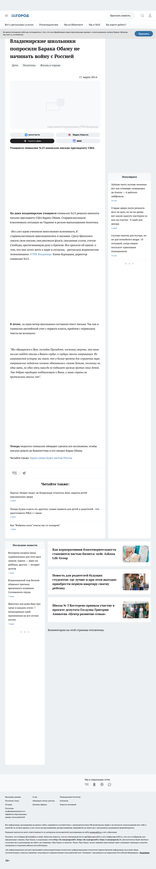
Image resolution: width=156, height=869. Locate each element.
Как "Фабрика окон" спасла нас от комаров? (55, 527)
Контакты (64, 801)
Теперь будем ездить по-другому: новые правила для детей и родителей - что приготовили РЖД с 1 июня (55, 513)
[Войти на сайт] (150, 16)
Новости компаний (68, 804)
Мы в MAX (94, 24)
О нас (35, 797)
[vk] (14, 473)
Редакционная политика (70, 797)
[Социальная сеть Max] (78, 141)
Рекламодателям (48, 24)
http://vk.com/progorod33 (64, 839)
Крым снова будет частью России (51, 458)
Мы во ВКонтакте (73, 24)
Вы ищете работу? (116, 24)
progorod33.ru (96, 832)
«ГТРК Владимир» (40, 254)
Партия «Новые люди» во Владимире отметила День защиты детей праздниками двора (55, 497)
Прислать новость (120, 15)
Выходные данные (13, 797)
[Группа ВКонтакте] (32, 135)
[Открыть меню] (6, 16)
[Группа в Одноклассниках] (94, 785)
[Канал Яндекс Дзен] (32, 141)
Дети (15, 65)
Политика (29, 65)
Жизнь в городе (50, 65)
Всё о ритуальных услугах (19, 24)
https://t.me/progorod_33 (110, 839)
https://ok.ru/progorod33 (88, 839)
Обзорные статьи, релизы (44, 801)
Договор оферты (40, 804)
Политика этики (12, 801)
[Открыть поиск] (142, 16)
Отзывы (8, 804)
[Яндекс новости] (78, 135)
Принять (143, 33)
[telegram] (25, 473)
